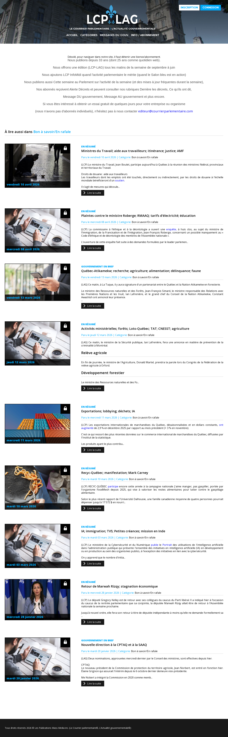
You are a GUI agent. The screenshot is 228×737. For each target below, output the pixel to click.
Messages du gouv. (114, 35)
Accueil (72, 35)
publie (154, 545)
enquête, (171, 229)
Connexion (211, 7)
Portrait (167, 545)
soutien (119, 180)
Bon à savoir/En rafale (145, 157)
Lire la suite (94, 193)
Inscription (189, 7)
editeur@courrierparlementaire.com (165, 111)
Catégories (89, 35)
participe (113, 486)
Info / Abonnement (145, 35)
